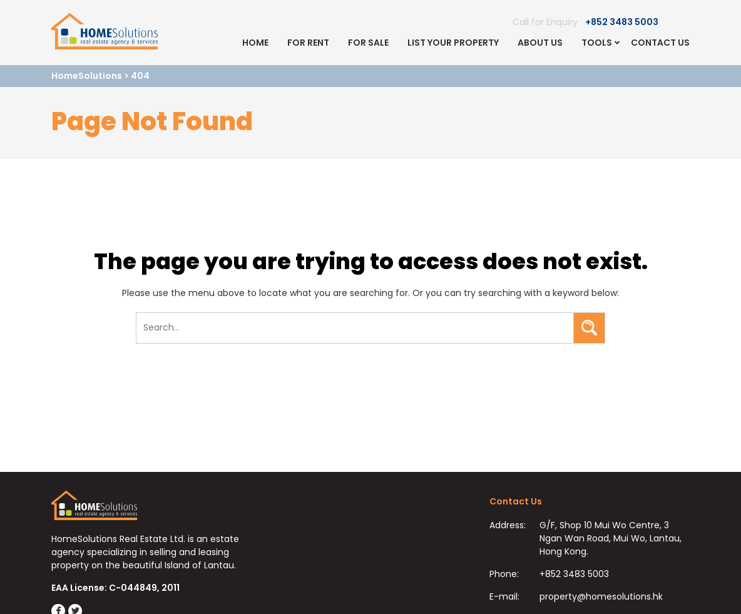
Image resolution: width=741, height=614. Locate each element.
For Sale (368, 42)
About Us (540, 42)
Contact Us (660, 42)
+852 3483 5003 (621, 22)
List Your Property (453, 42)
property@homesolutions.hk (601, 596)
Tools (596, 42)
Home (255, 42)
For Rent (308, 42)
